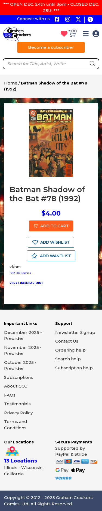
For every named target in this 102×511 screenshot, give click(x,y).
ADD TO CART (51, 225)
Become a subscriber (51, 47)
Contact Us (66, 341)
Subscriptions (18, 377)
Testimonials (17, 403)
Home (10, 83)
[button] (86, 34)
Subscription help (74, 367)
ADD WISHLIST (51, 242)
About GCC (15, 386)
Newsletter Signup (75, 332)
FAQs (10, 395)
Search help (68, 358)
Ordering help (70, 350)
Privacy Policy (18, 412)
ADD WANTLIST (51, 256)
